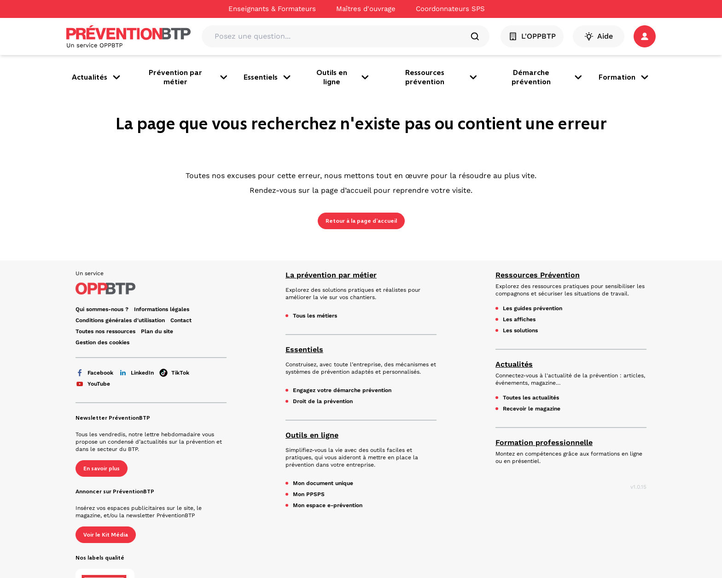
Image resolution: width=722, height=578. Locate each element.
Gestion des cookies (102, 342)
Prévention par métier (189, 77)
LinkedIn (136, 373)
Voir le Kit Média (105, 535)
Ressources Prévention (537, 275)
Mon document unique (323, 483)
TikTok (174, 373)
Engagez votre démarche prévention (342, 390)
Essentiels (268, 77)
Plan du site (157, 331)
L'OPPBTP (532, 36)
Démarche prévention (548, 77)
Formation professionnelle (544, 442)
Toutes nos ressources (105, 331)
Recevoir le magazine (531, 408)
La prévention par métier (331, 275)
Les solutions (520, 330)
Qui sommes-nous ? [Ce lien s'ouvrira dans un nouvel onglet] (102, 309)
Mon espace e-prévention (327, 505)
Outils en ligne (343, 77)
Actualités (97, 77)
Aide (598, 36)
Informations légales (161, 309)
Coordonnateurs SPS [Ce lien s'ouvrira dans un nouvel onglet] (450, 9)
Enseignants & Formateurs (272, 9)
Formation (624, 77)
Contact (181, 320)
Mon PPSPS (309, 494)
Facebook (94, 373)
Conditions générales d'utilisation (120, 320)
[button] (645, 36)
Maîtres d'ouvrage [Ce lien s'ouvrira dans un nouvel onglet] (366, 9)
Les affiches (519, 319)
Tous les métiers (315, 315)
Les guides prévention (532, 308)
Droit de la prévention (323, 401)
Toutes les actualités (531, 397)
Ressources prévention (442, 77)
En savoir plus (101, 468)
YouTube (93, 384)
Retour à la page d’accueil (361, 221)
